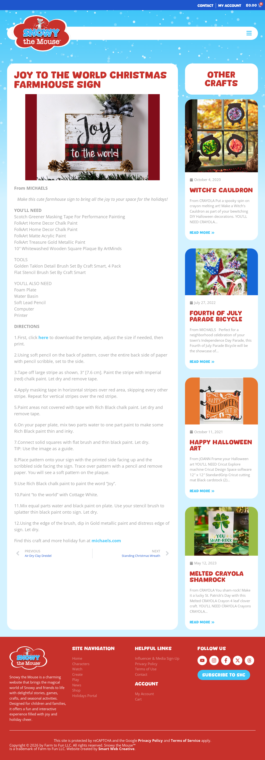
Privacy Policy (150, 740)
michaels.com (106, 540)
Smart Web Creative (116, 748)
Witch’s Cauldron (221, 190)
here (43, 337)
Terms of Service (185, 740)
